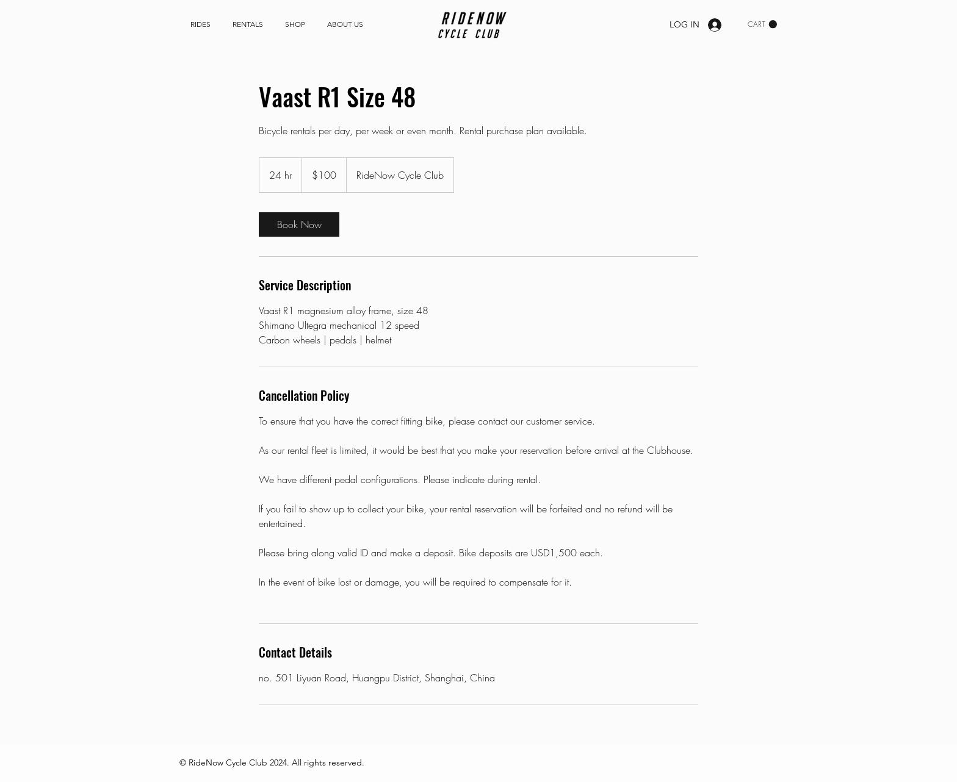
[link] (762, 24)
